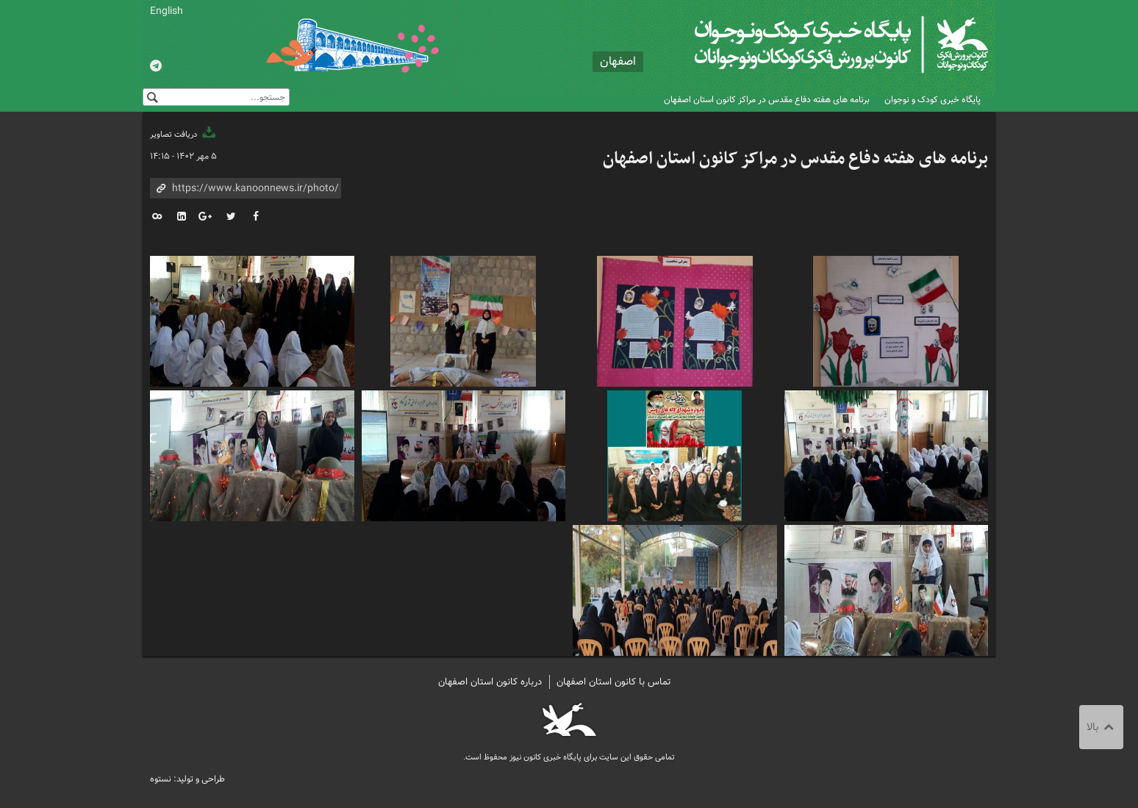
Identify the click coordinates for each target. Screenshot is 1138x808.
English (166, 11)
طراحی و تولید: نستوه (187, 779)
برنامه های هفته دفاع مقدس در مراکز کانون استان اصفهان (767, 100)
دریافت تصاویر (184, 134)
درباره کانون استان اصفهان (490, 682)
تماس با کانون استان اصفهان (614, 682)
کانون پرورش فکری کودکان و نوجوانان (815, 44)
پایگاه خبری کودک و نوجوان (932, 100)
